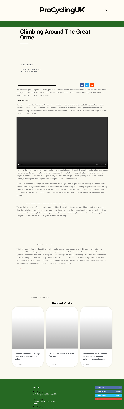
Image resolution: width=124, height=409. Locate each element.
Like (120, 387)
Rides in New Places (30, 71)
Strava (19, 268)
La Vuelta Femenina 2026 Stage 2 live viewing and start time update (27, 356)
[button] (107, 10)
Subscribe (118, 399)
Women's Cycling (38, 392)
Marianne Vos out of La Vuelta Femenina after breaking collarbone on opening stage (95, 356)
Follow (118, 391)
